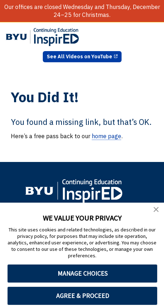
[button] (156, 210)
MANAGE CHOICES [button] (83, 273)
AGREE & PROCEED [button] (82, 296)
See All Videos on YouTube (79, 56)
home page (106, 136)
